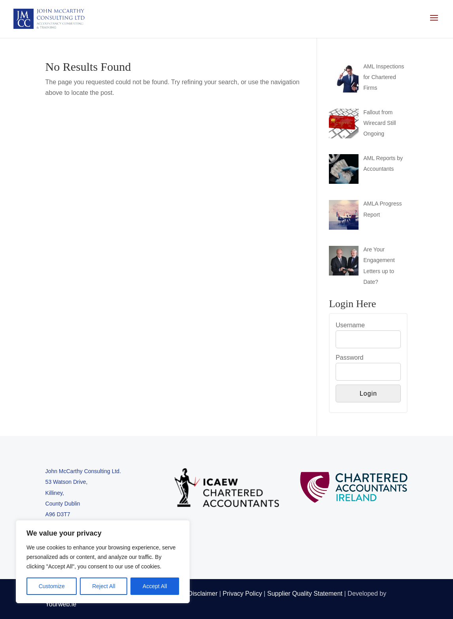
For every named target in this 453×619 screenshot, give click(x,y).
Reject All (103, 586)
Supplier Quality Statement (304, 593)
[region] (103, 561)
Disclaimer (203, 593)
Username (350, 325)
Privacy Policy (242, 593)
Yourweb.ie (61, 604)
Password (349, 357)
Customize (52, 586)
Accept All (155, 586)
